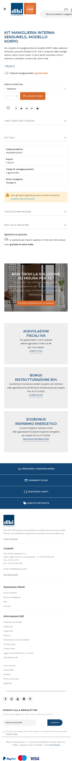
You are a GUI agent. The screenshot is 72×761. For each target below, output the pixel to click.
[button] (66, 9)
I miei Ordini (8, 670)
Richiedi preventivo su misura (36, 303)
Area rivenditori (10, 592)
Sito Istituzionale (10, 657)
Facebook (16, 108)
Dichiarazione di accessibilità (16, 639)
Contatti (6, 606)
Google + (32, 108)
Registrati (7, 683)
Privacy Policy (9, 644)
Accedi (14, 198)
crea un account (27, 198)
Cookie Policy (9, 648)
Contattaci (36, 351)
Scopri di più (36, 395)
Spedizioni (8, 626)
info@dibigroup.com (18, 569)
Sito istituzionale (10, 574)
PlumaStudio (55, 745)
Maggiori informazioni (36, 439)
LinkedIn (26, 108)
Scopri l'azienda (10, 539)
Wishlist (6, 674)
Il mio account (9, 665)
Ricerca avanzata (11, 678)
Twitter (21, 108)
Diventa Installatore (12, 597)
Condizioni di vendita (12, 622)
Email (37, 108)
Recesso (7, 635)
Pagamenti (8, 631)
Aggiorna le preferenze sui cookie (18, 653)
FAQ (5, 601)
